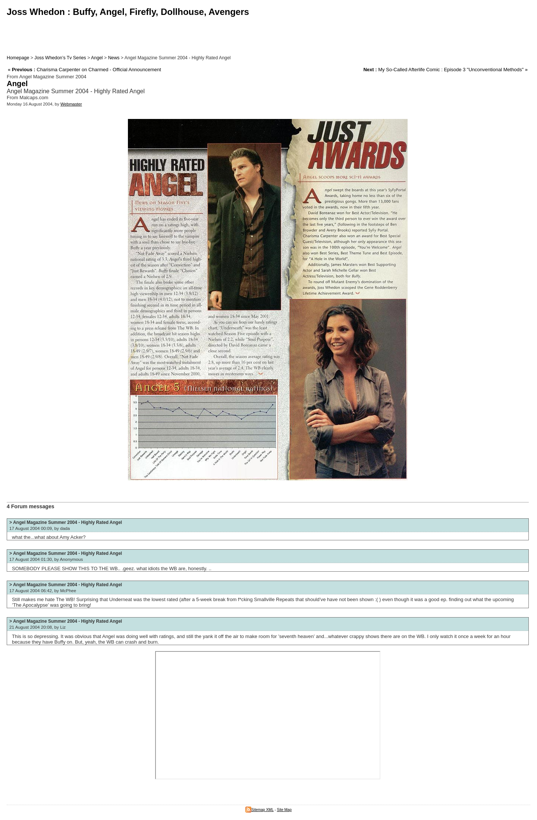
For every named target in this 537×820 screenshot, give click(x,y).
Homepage (18, 57)
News (114, 57)
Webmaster (71, 104)
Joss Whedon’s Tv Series (60, 57)
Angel (97, 57)
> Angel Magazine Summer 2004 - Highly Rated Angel (65, 522)
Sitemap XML (259, 810)
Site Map (284, 810)
